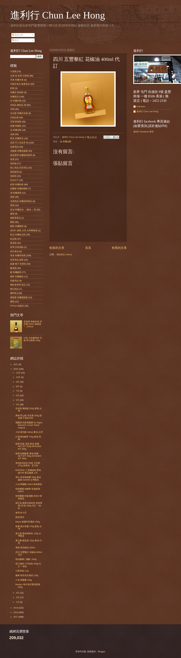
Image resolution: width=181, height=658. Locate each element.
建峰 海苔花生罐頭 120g (26, 575)
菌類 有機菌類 (17, 226)
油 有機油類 (65, 141)
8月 (18, 386)
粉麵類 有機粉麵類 (19, 188)
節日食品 (14, 251)
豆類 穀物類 (15, 121)
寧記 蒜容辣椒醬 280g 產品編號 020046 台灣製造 (28, 478)
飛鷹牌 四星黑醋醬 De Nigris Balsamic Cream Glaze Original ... (28, 425)
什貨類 (13, 71)
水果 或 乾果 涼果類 (19, 75)
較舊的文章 (119, 247)
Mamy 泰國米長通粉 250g (27, 522)
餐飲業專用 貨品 (18, 285)
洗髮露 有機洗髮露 (19, 151)
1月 (18, 602)
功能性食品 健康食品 (20, 84)
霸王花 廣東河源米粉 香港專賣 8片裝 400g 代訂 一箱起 (28, 505)
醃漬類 (13, 268)
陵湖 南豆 (20, 517)
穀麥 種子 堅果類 (18, 264)
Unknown (141, 106)
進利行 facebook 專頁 (143, 131)
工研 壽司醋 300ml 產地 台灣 (29, 432)
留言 (15, 40)
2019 (16, 608)
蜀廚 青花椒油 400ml (25, 547)
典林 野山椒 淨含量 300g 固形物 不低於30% (28, 416)
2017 (16, 617)
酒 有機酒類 (15, 193)
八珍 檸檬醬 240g (23, 580)
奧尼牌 (13, 243)
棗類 (12, 213)
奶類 (12, 88)
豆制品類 (14, 117)
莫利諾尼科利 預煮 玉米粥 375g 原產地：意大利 (27, 464)
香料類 (13, 163)
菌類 (12, 222)
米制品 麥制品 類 (18, 105)
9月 (18, 382)
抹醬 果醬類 (15, 126)
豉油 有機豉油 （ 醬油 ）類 (23, 209)
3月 (18, 593)
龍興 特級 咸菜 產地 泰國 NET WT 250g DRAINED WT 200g (28, 446)
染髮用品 (14, 147)
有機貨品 (14, 96)
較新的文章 (57, 247)
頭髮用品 (14, 280)
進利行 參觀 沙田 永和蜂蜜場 (24, 230)
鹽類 (12, 301)
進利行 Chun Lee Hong (57, 15)
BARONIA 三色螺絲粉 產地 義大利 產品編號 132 (28, 471)
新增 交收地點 (17, 247)
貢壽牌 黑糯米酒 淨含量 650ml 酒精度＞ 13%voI (33, 324)
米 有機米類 (15, 100)
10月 (18, 377)
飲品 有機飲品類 (18, 234)
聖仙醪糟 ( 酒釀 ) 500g (26, 559)
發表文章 (17, 35)
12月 (18, 373)
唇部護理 (14, 172)
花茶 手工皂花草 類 (19, 142)
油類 (12, 134)
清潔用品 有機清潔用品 (21, 201)
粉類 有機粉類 (17, 184)
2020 (16, 369)
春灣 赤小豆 (21, 512)
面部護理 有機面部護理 (21, 155)
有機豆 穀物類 (17, 92)
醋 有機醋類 (15, 272)
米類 (12, 109)
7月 (18, 391)
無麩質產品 (15, 218)
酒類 (12, 197)
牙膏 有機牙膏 (17, 80)
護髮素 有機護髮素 (19, 297)
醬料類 (13, 293)
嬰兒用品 (14, 289)
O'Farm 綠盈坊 (17, 306)
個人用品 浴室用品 (19, 167)
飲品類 (13, 239)
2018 (16, 612)
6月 (18, 395)
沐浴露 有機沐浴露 (19, 113)
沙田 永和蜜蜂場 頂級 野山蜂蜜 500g (33, 339)
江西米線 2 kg (22, 571)
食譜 (12, 159)
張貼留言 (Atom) (64, 254)
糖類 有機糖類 (17, 276)
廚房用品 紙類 (17, 260)
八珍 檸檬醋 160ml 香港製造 (28, 484)
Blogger (101, 651)
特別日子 (14, 180)
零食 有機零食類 (18, 255)
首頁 (88, 247)
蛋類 (12, 205)
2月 (18, 597)
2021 (16, 364)
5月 (18, 400)
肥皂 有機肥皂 (17, 138)
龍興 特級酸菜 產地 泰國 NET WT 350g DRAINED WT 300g (28, 456)
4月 (18, 404)
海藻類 (13, 176)
